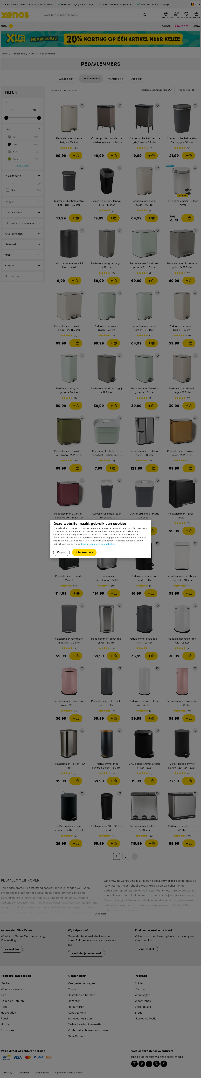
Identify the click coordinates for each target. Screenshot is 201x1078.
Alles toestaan (84, 552)
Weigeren (61, 552)
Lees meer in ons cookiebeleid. (98, 543)
